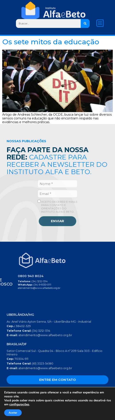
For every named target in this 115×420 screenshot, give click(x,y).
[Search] (84, 23)
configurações (19, 404)
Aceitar (13, 412)
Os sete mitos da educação (50, 41)
